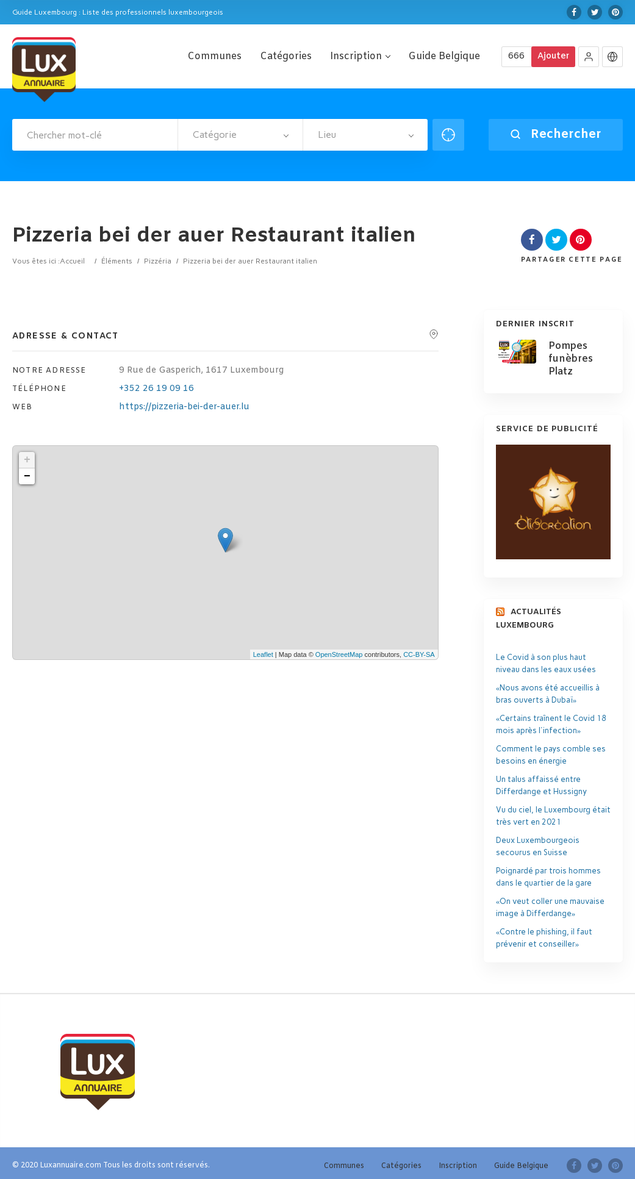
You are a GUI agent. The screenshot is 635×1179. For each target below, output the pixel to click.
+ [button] (27, 460)
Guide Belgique (444, 57)
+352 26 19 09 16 (156, 389)
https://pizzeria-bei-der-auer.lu (184, 407)
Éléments (116, 261)
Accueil (72, 261)
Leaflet (263, 654)
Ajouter (553, 56)
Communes (214, 57)
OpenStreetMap (339, 654)
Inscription (360, 57)
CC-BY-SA (419, 654)
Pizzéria (157, 261)
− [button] (27, 476)
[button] (588, 56)
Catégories (286, 57)
